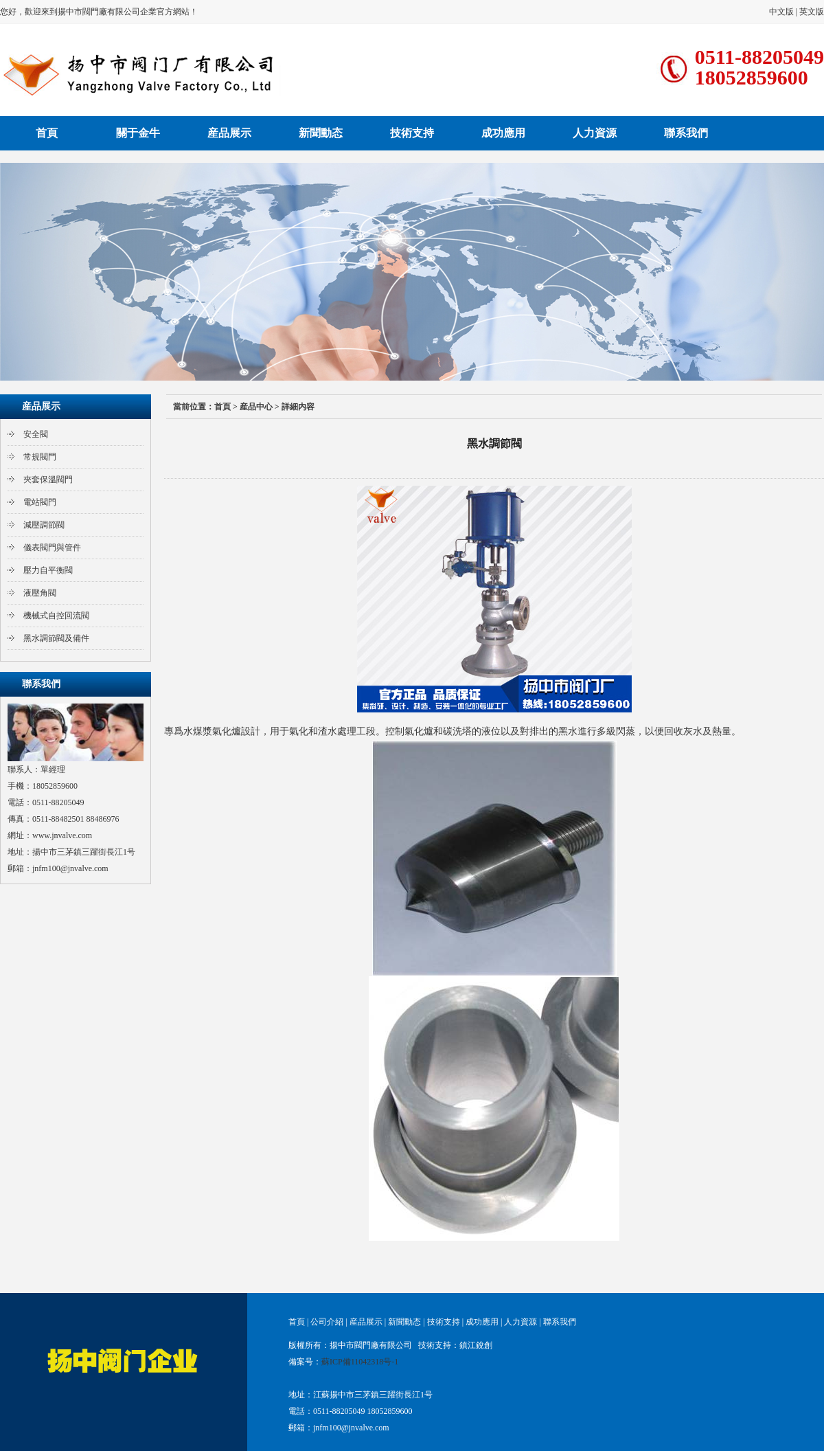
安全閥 (35, 434)
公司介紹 (326, 1322)
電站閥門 (39, 502)
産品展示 (229, 133)
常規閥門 (39, 457)
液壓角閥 (39, 593)
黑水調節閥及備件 (56, 638)
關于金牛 (138, 133)
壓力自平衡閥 (48, 570)
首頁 (47, 133)
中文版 (781, 11)
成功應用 (503, 133)
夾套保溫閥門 (48, 479)
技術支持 (412, 133)
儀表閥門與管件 (52, 547)
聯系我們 (686, 133)
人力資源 (595, 133)
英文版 (811, 11)
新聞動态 (321, 133)
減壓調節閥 (44, 525)
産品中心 (256, 407)
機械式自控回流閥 (56, 615)
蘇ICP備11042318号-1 (359, 1361)
